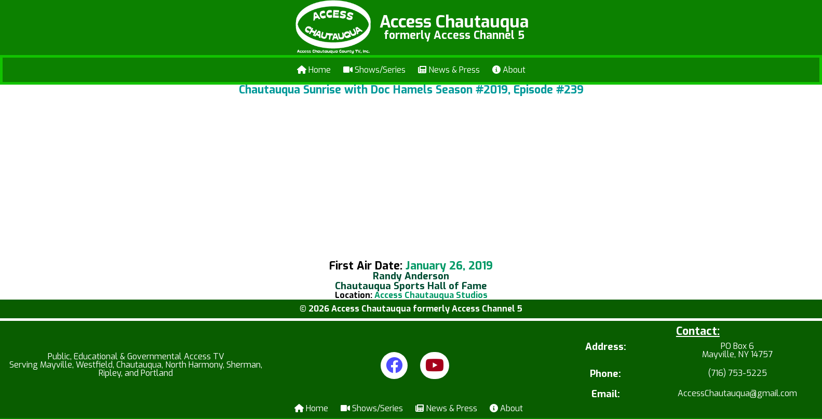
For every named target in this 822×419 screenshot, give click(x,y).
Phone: (605, 374)
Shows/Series (374, 69)
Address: (605, 347)
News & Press (449, 69)
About (508, 69)
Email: (605, 394)
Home (314, 69)
